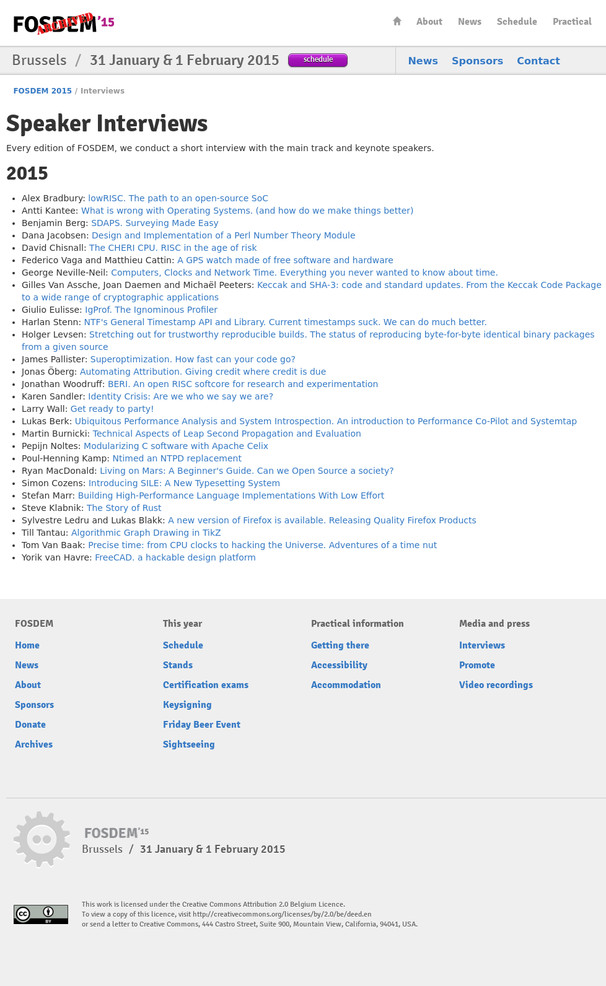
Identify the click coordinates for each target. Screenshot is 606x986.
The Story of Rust (124, 508)
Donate (30, 724)
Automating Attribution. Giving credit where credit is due (203, 372)
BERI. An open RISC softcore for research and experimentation (243, 384)
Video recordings (496, 685)
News (469, 21)
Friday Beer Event (201, 724)
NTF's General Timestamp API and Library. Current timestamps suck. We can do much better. (285, 322)
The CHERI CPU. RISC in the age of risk (173, 248)
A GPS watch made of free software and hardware (285, 260)
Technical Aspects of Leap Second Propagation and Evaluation (227, 433)
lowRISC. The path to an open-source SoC (178, 198)
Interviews (482, 645)
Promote (477, 665)
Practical (572, 21)
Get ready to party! (112, 409)
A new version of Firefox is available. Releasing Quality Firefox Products (322, 520)
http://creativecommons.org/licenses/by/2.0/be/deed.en (282, 914)
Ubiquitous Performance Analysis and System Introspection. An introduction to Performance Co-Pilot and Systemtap (326, 421)
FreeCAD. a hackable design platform (175, 557)
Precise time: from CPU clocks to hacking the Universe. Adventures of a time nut (262, 545)
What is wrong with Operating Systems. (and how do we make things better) (247, 211)
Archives (34, 744)
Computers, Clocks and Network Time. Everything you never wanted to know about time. (304, 272)
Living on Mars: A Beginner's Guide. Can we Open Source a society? (246, 471)
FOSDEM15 (64, 23)
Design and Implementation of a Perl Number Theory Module (224, 235)
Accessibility (339, 665)
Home (397, 20)
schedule (318, 59)
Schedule (517, 21)
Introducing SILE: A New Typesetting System (184, 483)
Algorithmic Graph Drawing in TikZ (146, 533)
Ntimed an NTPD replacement (177, 458)
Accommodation (346, 685)
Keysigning (187, 705)
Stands (178, 665)
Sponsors (477, 61)
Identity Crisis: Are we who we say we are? (180, 396)
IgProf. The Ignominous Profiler (151, 310)
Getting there (340, 645)
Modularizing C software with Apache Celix (176, 446)
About (429, 21)
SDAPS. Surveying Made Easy (155, 223)
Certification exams (205, 685)
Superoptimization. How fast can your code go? (193, 359)
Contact (538, 61)
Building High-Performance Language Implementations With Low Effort (231, 495)
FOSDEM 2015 (42, 91)
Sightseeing (189, 744)
